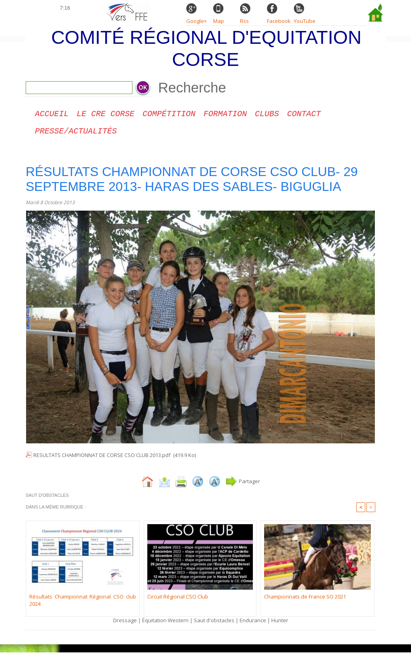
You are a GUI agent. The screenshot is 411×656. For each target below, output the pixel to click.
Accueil (52, 114)
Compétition (168, 114)
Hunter (279, 623)
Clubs (267, 114)
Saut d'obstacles (214, 623)
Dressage (125, 623)
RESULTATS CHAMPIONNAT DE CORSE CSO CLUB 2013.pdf (102, 458)
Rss (244, 21)
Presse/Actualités (76, 133)
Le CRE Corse (105, 114)
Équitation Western (165, 623)
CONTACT (304, 114)
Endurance (253, 623)
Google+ (196, 21)
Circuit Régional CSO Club (177, 599)
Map (218, 21)
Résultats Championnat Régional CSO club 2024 (82, 603)
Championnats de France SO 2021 (305, 599)
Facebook (279, 21)
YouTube (304, 21)
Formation (225, 114)
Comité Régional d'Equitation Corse (206, 48)
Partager (243, 484)
